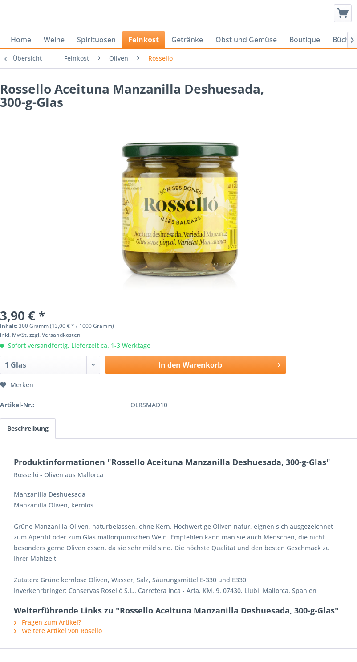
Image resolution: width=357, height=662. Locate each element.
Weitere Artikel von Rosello (58, 630)
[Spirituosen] (96, 39)
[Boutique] (304, 39)
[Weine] (54, 39)
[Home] (20, 39)
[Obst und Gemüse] (246, 39)
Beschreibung (28, 428)
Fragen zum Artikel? (47, 622)
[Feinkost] (143, 39)
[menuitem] (343, 13)
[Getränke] (187, 39)
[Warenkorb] (343, 13)
